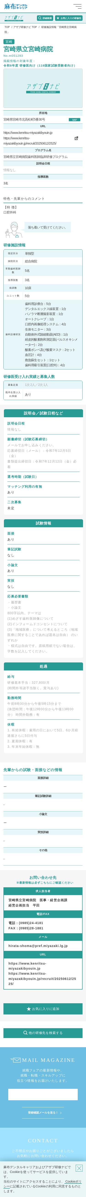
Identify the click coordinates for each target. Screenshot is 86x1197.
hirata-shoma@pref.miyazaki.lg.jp (38, 946)
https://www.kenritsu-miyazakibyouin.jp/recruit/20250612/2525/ (42, 979)
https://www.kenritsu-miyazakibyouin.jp (27, 132)
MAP (74, 120)
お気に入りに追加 (45, 1009)
